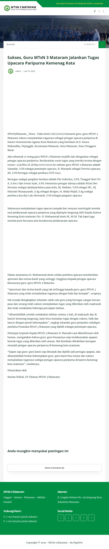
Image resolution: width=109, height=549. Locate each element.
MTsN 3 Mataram (57, 542)
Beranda (11, 44)
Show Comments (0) (54, 468)
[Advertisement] (54, 100)
